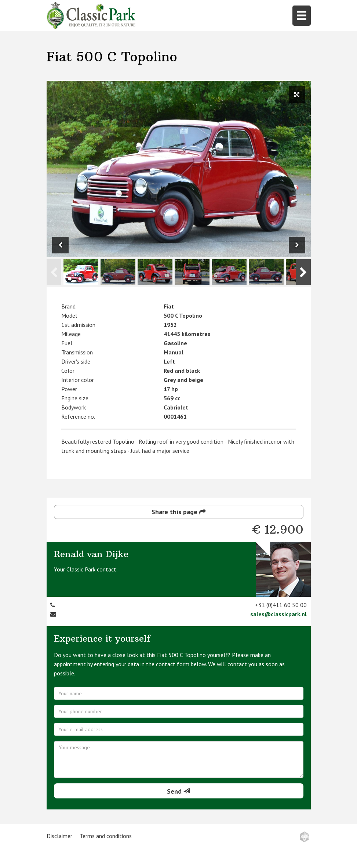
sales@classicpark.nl (278, 614)
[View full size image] (297, 94)
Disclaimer (59, 836)
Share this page (179, 512)
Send (178, 791)
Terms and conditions (106, 836)
